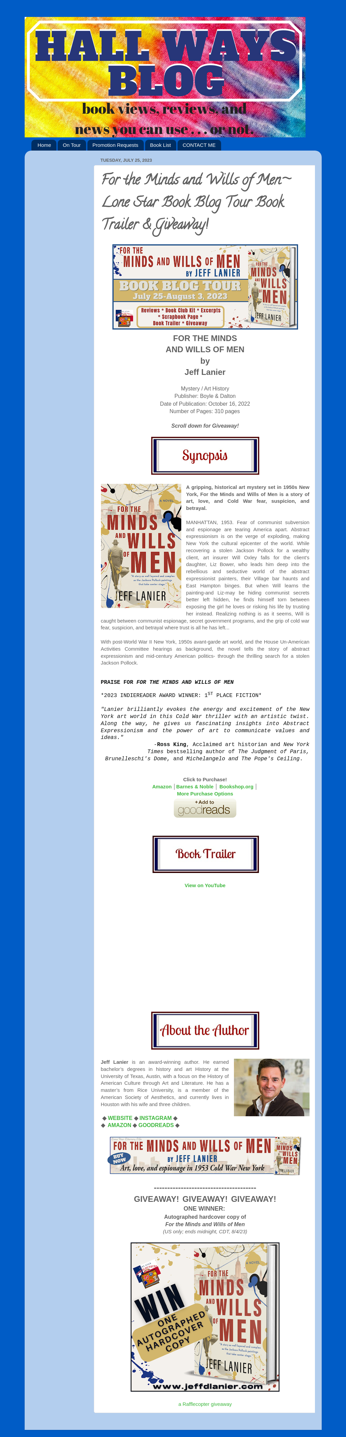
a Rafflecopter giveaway (205, 1404)
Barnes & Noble (195, 786)
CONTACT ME (199, 145)
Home (44, 145)
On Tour (72, 145)
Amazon (162, 786)
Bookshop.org (236, 786)
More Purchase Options (205, 793)
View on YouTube (205, 885)
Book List (160, 145)
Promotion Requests (115, 145)
